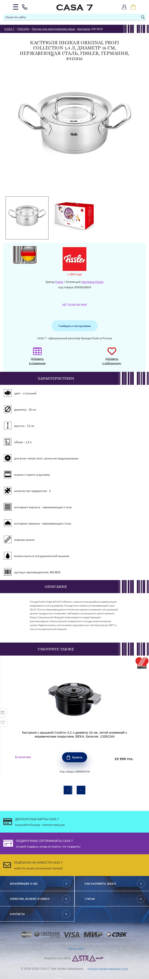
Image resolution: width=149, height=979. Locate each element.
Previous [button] (68, 790)
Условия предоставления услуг (107, 968)
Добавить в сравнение (37, 358)
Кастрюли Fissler (93, 282)
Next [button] (81, 790)
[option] (27, 217)
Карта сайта (76, 948)
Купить (77, 757)
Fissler (59, 282)
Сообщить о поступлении (74, 326)
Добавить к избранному (111, 358)
